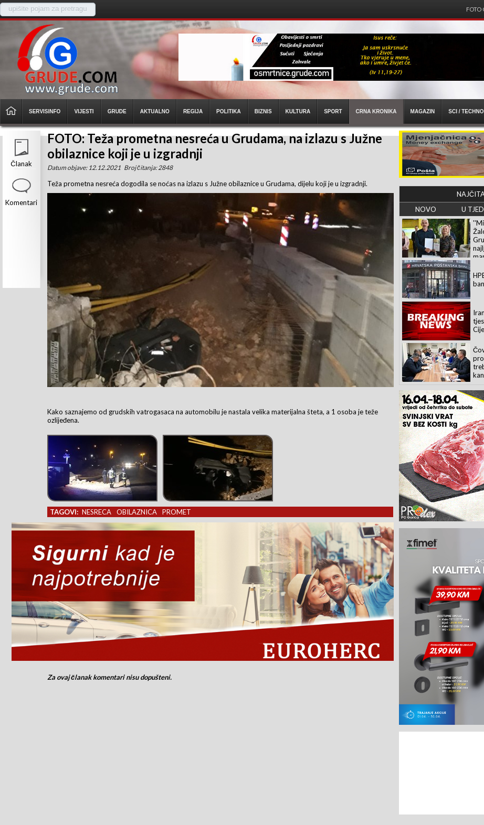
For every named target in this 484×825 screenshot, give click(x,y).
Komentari (21, 202)
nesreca (96, 512)
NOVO (425, 209)
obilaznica (137, 512)
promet (176, 512)
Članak (20, 163)
